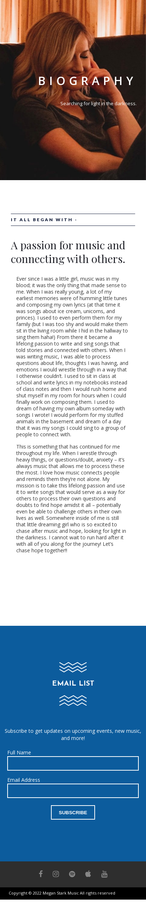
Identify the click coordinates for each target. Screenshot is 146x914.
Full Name (19, 752)
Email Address (23, 779)
